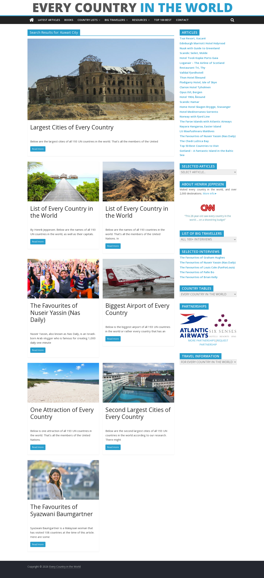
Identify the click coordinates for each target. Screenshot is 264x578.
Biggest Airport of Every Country (137, 309)
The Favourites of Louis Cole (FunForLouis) (207, 267)
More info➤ (210, 193)
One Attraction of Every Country (62, 413)
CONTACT (182, 20)
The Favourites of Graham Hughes (202, 257)
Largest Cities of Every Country (71, 127)
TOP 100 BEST (163, 20)
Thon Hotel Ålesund (192, 77)
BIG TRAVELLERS (115, 20)
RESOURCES (139, 20)
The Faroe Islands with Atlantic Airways (206, 121)
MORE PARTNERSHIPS (201, 340)
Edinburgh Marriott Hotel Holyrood (202, 43)
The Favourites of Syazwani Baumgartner (61, 510)
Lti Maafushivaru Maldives (197, 131)
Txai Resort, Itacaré (193, 38)
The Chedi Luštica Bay (194, 141)
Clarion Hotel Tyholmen (195, 87)
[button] (208, 213)
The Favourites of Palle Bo (197, 272)
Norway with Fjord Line (195, 116)
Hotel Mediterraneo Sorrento (199, 112)
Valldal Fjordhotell (191, 72)
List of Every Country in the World (61, 212)
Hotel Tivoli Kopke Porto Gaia (199, 58)
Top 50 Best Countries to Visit (199, 146)
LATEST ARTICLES (49, 20)
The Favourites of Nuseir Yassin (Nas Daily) (55, 313)
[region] (208, 213)
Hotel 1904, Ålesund (192, 97)
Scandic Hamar (189, 102)
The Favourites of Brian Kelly (199, 277)
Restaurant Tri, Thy (192, 67)
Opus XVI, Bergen (191, 92)
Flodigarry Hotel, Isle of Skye (198, 82)
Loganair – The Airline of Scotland (202, 63)
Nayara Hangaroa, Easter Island (200, 126)
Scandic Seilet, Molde (194, 53)
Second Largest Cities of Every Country (138, 413)
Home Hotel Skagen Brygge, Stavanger (205, 107)
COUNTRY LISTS (88, 20)
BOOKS (68, 20)
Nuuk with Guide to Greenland (200, 48)
